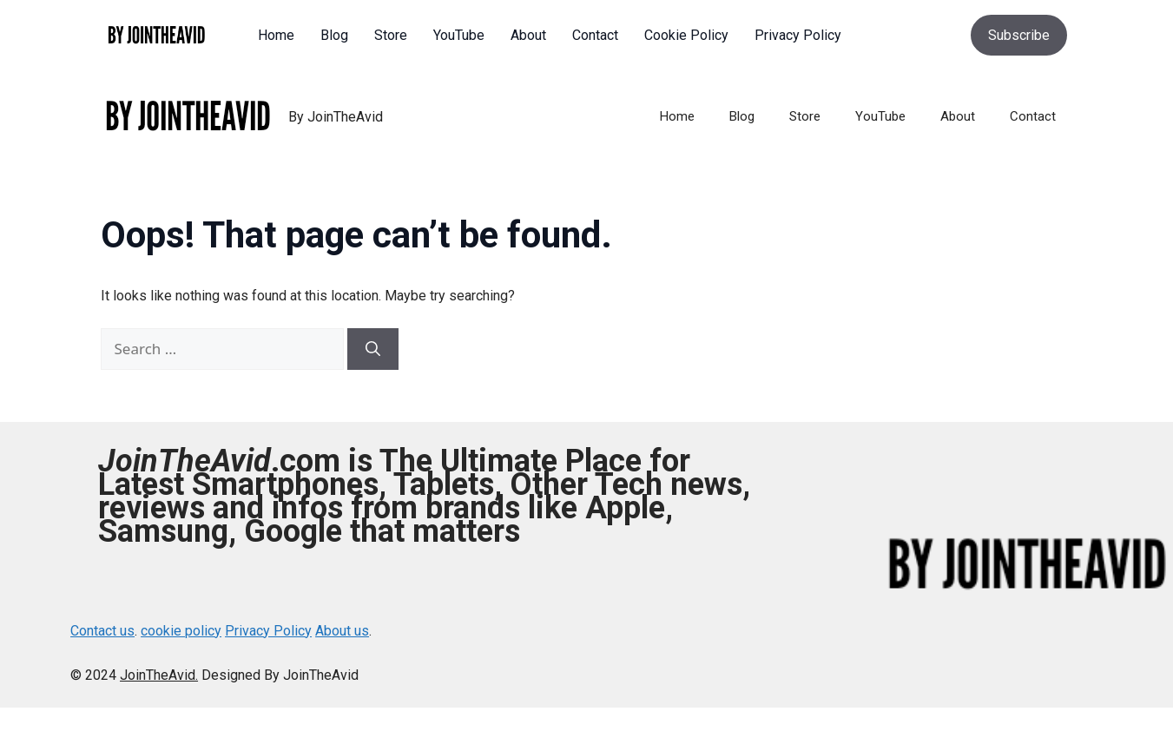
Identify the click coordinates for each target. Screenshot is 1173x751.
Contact (1033, 116)
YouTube (880, 116)
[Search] (373, 349)
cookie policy (181, 631)
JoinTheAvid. (159, 675)
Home (677, 116)
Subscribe (1019, 35)
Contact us (102, 631)
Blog (742, 116)
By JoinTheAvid (335, 117)
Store (804, 116)
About (957, 116)
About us (342, 631)
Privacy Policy (268, 631)
